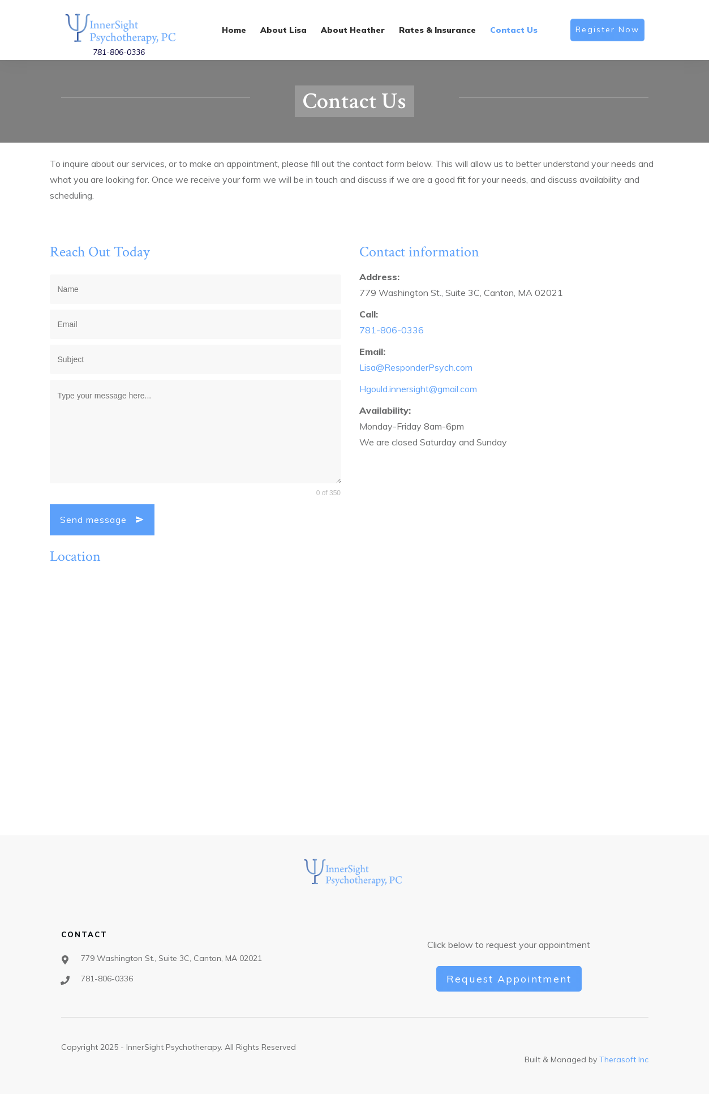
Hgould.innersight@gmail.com (418, 388)
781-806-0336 (119, 52)
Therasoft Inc (623, 1059)
